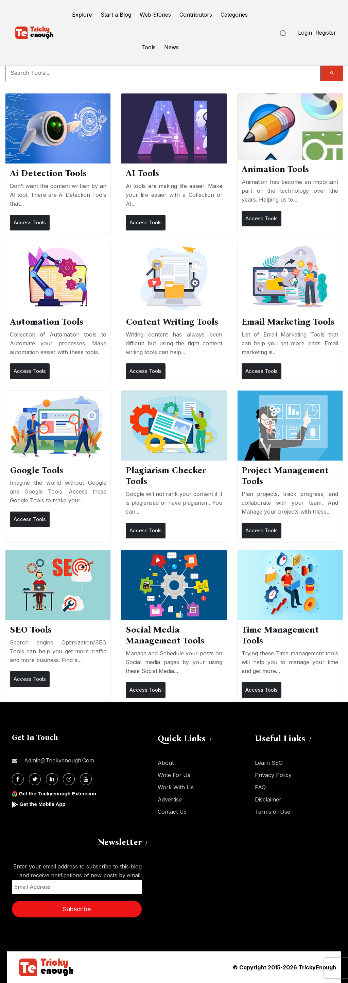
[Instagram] (69, 779)
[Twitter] (35, 779)
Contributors (195, 14)
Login (305, 32)
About (166, 762)
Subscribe (77, 909)
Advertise (170, 799)
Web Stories (155, 14)
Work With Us (176, 787)
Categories (234, 14)
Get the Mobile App (44, 804)
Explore (82, 14)
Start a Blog (116, 14)
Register (325, 32)
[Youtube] (86, 779)
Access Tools (30, 222)
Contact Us (172, 811)
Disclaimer (268, 799)
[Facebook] (18, 779)
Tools (148, 47)
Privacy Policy (273, 775)
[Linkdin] (52, 779)
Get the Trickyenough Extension (60, 793)
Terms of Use (272, 811)
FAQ (260, 787)
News (171, 47)
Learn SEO (269, 762)
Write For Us (174, 775)
